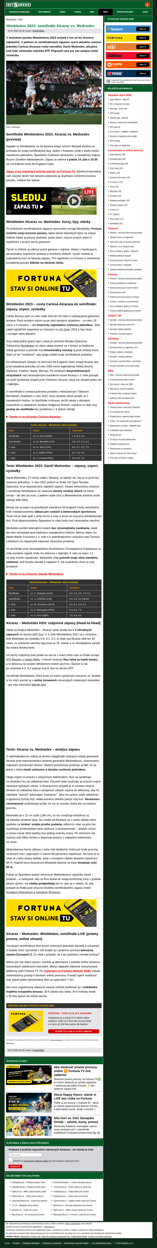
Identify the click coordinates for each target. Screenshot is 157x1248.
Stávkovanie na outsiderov (121, 449)
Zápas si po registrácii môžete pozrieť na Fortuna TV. (41, 171)
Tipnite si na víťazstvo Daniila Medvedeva (36, 574)
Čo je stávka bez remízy (120, 412)
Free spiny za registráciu (120, 145)
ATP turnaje (114, 113)
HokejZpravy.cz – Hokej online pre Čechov (70, 1196)
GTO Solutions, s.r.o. (125, 1243)
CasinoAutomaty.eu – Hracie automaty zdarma (72, 1182)
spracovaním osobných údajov (36, 1161)
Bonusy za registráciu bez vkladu (123, 136)
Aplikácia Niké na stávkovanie (122, 398)
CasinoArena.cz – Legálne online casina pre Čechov (74, 1201)
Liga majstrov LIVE (117, 154)
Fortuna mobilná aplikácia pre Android (125, 311)
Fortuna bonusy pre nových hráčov (124, 288)
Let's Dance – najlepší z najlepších (124, 132)
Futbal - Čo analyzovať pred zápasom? (126, 421)
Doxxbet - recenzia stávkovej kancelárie (126, 343)
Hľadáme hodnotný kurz (120, 444)
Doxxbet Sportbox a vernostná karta (124, 366)
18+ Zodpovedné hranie (101, 1243)
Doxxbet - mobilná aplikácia (121, 357)
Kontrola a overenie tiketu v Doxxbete (125, 361)
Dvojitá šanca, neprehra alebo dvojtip (125, 416)
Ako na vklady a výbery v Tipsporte (124, 251)
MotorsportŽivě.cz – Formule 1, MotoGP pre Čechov (74, 1214)
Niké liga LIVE (115, 191)
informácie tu (10, 1043)
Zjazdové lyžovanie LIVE (120, 177)
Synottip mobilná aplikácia (120, 329)
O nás (7, 1243)
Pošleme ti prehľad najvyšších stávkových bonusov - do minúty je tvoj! (51, 1149)
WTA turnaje (115, 141)
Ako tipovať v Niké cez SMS (121, 384)
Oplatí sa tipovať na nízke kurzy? (123, 453)
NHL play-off (115, 127)
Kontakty (16, 1243)
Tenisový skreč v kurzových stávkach (125, 407)
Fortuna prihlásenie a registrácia (123, 283)
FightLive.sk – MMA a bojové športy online (29, 1191)
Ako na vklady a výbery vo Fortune (124, 306)
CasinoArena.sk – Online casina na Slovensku (72, 1187)
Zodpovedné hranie (79, 1236)
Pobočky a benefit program (121, 334)
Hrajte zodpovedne (56, 1040)
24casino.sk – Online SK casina (25, 1210)
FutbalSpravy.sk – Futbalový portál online (28, 1187)
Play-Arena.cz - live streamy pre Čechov (28, 1214)
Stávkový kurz (115, 435)
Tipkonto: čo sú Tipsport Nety (122, 246)
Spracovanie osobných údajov (76, 1243)
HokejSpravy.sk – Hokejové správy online (28, 1182)
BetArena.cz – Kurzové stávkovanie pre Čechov (72, 1205)
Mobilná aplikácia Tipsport (120, 256)
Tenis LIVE (114, 187)
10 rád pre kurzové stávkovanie (123, 439)
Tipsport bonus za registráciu (122, 237)
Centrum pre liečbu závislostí (100, 1236)
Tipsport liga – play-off (119, 118)
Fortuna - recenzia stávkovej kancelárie (126, 278)
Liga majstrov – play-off (119, 99)
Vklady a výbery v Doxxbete (121, 352)
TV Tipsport (114, 214)
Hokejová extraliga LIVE (120, 200)
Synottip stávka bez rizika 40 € (122, 325)
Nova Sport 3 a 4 (117, 219)
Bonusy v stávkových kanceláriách (124, 122)
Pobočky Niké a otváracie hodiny (123, 393)
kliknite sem (39, 684)
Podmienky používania (52, 1243)
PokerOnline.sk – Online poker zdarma (27, 1196)
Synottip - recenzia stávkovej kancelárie (126, 320)
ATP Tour (37, 634)
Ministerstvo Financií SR (30, 1236)
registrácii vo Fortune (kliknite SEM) (67, 971)
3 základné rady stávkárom (121, 430)
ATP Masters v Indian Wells (23, 659)
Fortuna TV (114, 210)
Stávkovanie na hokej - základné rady (125, 426)
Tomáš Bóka (38, 31)
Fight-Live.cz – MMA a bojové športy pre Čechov (73, 1210)
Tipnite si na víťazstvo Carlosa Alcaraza (35, 416)
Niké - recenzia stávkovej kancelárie (124, 375)
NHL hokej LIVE (116, 168)
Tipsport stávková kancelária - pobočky (126, 269)
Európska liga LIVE (118, 159)
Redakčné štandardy (31, 1243)
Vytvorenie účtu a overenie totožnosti (125, 242)
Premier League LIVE (119, 205)
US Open (64, 329)
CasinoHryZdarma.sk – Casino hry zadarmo (29, 1201)
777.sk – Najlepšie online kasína (25, 1205)
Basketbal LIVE (116, 223)
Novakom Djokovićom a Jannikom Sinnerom (33, 892)
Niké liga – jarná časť (118, 109)
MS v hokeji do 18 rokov (120, 104)
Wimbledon (27, 345)
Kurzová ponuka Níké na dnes (122, 380)
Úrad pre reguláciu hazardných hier (55, 1236)
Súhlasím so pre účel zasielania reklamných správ (46, 1161)
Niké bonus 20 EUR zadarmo (122, 389)
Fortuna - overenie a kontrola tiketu (124, 301)
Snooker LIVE (115, 196)
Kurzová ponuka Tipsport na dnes (123, 260)
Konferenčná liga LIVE (119, 164)
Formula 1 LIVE (116, 182)
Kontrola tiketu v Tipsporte (120, 265)
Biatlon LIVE (115, 173)
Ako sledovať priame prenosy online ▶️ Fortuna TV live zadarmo (75, 1071)
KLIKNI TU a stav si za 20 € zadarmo (73, 1031)
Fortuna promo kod (117, 292)
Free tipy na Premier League (121, 458)
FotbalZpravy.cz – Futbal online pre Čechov (71, 1191)
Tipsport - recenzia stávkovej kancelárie (126, 233)
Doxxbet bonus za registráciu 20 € (124, 347)
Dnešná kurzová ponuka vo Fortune (124, 297)
